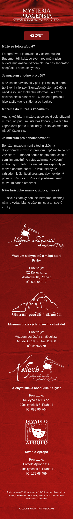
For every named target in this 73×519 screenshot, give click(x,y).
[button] (36, 35)
